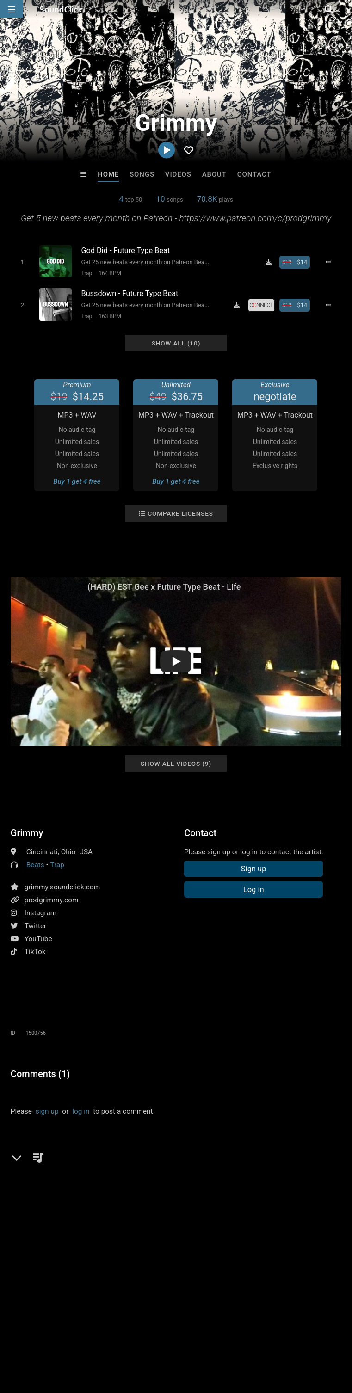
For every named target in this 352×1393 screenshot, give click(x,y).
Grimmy (27, 831)
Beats (35, 863)
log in (80, 1109)
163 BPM (108, 315)
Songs (142, 174)
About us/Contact (82, 1338)
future (21, 1168)
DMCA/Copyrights (172, 1338)
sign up (47, 1109)
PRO (141, 103)
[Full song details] (330, 262)
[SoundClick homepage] (61, 9)
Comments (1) (40, 1072)
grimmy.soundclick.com (62, 885)
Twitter (36, 924)
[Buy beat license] (296, 262)
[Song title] (145, 250)
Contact (254, 174)
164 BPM (108, 273)
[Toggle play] (21, 262)
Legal (249, 1338)
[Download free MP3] (270, 262)
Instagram (40, 911)
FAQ (38, 1338)
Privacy (220, 1338)
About (214, 174)
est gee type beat (281, 1168)
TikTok (35, 950)
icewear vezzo (122, 1168)
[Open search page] (342, 9)
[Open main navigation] (11, 9)
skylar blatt (205, 1184)
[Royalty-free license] (263, 304)
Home (108, 174)
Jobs (127, 1338)
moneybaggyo (175, 1168)
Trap (85, 273)
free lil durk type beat (45, 1184)
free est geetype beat (120, 1184)
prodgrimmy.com (52, 898)
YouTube (38, 937)
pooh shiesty (226, 1168)
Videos (178, 174)
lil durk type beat (65, 1168)
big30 (170, 1184)
